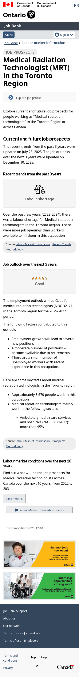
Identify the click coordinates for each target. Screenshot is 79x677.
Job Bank (12, 25)
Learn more (14, 498)
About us (9, 618)
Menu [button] (9, 35)
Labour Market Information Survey (39, 510)
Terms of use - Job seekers (21, 633)
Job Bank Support (15, 611)
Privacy (8, 668)
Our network (11, 626)
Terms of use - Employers (20, 641)
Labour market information (43, 42)
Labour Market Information (33, 244)
